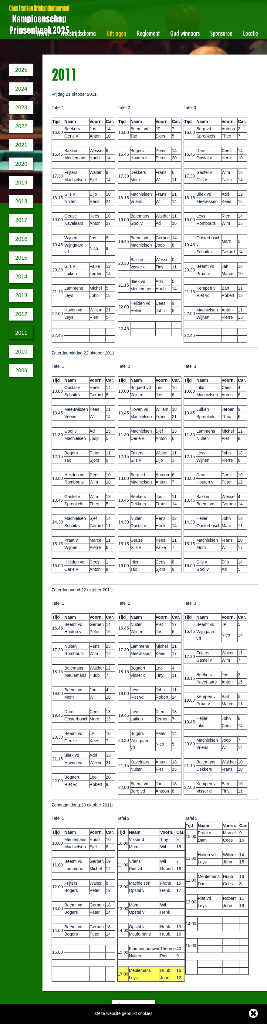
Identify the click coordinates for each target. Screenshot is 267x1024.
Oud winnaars (185, 32)
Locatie (250, 32)
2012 (21, 314)
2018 (21, 201)
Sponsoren (221, 32)
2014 (21, 277)
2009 (21, 370)
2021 (21, 145)
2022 (21, 126)
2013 (21, 295)
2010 (21, 352)
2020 (21, 164)
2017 (21, 220)
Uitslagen (116, 32)
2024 (21, 89)
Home (43, 32)
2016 (21, 239)
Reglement (148, 32)
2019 (21, 183)
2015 (21, 258)
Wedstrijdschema (78, 32)
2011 (21, 333)
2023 (21, 108)
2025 (21, 70)
